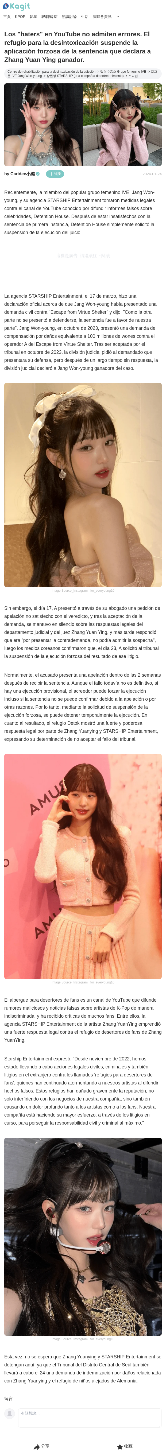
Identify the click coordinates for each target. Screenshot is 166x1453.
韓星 (33, 16)
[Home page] (16, 7)
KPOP (20, 16)
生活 (84, 16)
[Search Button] (118, 17)
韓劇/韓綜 (49, 16)
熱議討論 (69, 16)
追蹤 (55, 174)
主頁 (7, 16)
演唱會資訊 (102, 16)
